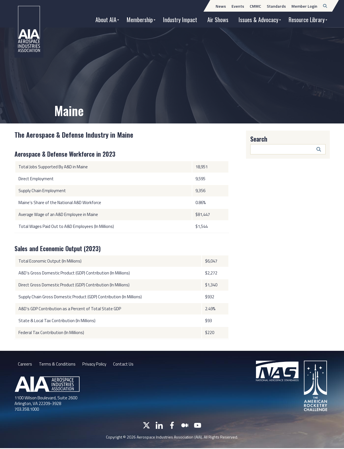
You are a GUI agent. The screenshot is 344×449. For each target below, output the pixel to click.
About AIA (105, 19)
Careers (25, 364)
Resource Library (307, 19)
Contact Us (127, 364)
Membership (140, 19)
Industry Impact (180, 19)
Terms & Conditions (58, 364)
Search (258, 138)
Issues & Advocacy (258, 19)
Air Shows (217, 19)
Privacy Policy (97, 364)
